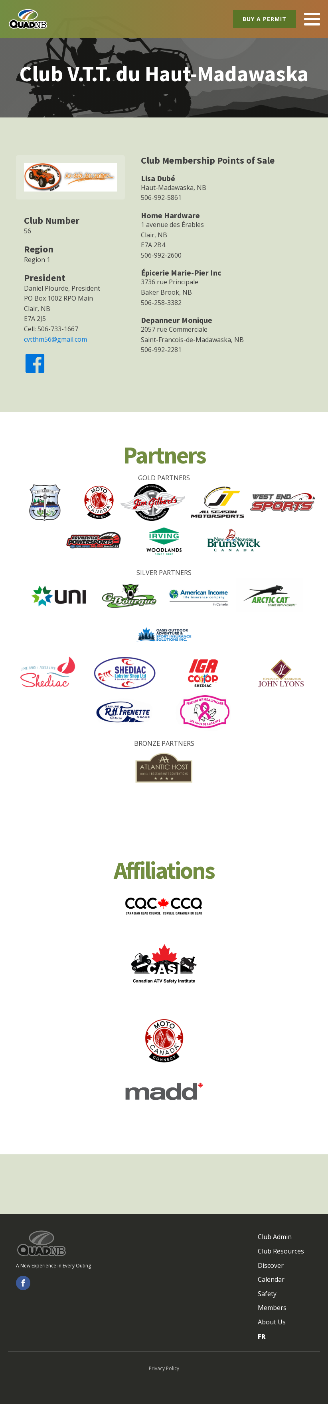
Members (272, 1307)
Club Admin (275, 1236)
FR (261, 1336)
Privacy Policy (164, 1368)
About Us (272, 1322)
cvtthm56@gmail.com (55, 339)
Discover (271, 1265)
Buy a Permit (265, 19)
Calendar (271, 1279)
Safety (267, 1293)
